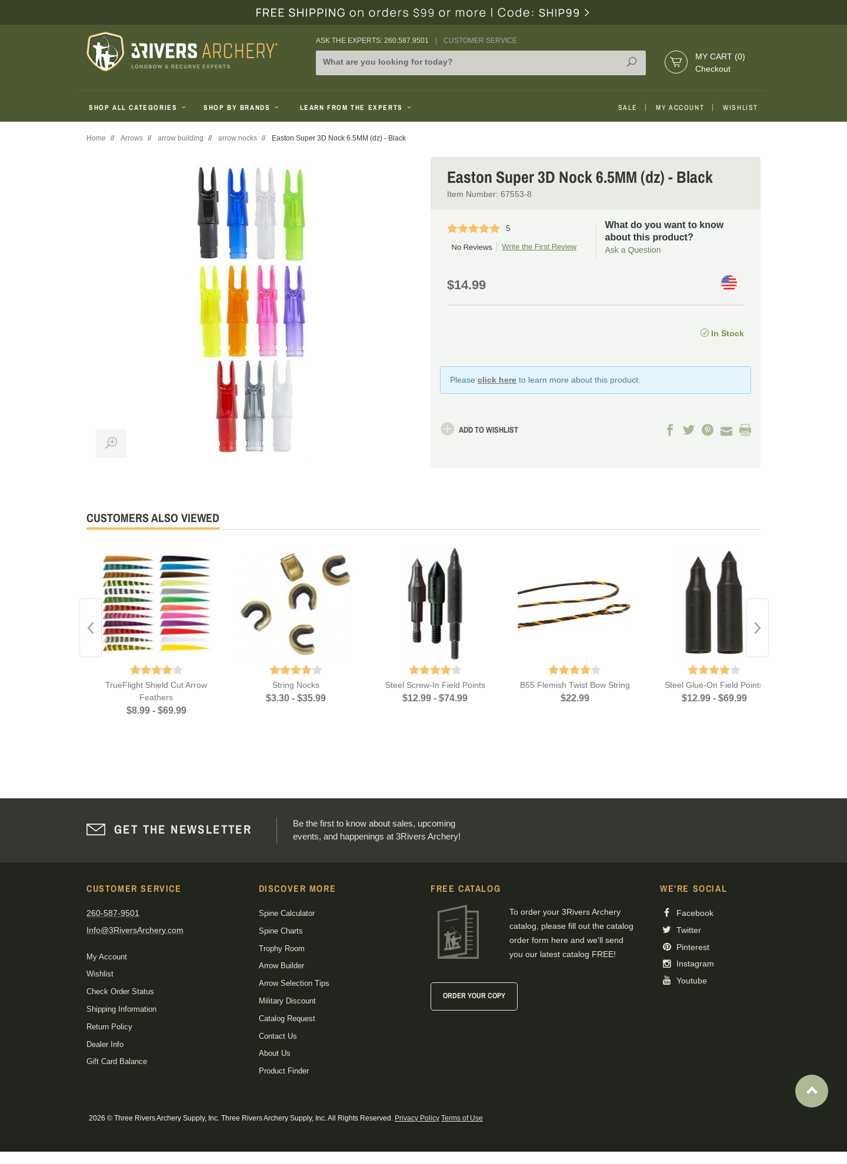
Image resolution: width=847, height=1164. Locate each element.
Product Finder (284, 1070)
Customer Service (480, 40)
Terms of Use (462, 1118)
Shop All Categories (138, 107)
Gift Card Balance (116, 1061)
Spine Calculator (287, 913)
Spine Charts (281, 930)
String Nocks (295, 685)
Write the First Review (539, 246)
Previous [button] (90, 627)
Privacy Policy (417, 1118)
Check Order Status (120, 991)
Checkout (713, 68)
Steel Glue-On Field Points (714, 685)
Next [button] (757, 627)
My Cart (720, 56)
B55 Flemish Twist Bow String (575, 685)
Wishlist (740, 107)
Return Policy (109, 1026)
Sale (627, 107)
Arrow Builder (281, 965)
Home (96, 138)
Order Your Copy (474, 996)
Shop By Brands (242, 107)
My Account (680, 107)
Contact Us (278, 1036)
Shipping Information (121, 1009)
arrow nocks (237, 138)
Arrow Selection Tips (294, 983)
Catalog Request (287, 1018)
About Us (275, 1053)
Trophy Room (282, 948)
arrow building (181, 138)
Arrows (132, 138)
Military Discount (287, 1000)
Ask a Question (633, 250)
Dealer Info (105, 1044)
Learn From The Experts (357, 107)
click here (497, 379)
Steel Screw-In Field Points (435, 685)
